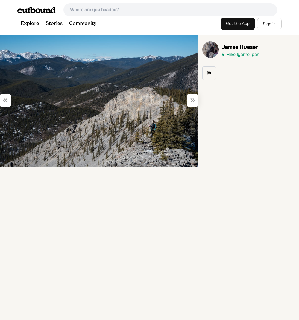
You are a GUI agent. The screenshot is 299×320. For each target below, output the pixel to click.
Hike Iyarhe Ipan (240, 54)
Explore (30, 23)
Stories (54, 23)
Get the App (238, 23)
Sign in (269, 24)
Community (82, 23)
